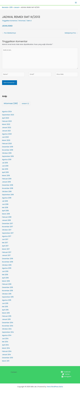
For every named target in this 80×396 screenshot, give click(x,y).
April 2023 (5, 118)
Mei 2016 (5, 275)
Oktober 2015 (6, 294)
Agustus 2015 (6, 300)
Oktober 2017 (6, 230)
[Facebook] (65, 372)
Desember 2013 (7, 358)
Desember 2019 (7, 147)
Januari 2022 (6, 128)
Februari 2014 (6, 351)
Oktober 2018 (6, 192)
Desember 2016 (7, 259)
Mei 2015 (5, 307)
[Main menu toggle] (76, 3)
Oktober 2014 (7, 329)
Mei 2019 (5, 169)
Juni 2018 (5, 204)
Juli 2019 (5, 163)
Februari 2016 (6, 284)
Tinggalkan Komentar (9, 21)
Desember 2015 (7, 287)
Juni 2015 (5, 303)
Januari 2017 (6, 255)
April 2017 (5, 246)
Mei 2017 (5, 243)
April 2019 (5, 172)
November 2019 (7, 150)
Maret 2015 (6, 313)
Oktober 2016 (6, 265)
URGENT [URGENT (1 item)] (25, 104)
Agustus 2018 (6, 198)
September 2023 (8, 115)
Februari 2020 (7, 144)
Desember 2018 (7, 185)
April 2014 (5, 345)
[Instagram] (66, 377)
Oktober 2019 (6, 153)
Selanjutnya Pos (71, 33)
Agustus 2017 (6, 236)
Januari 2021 (6, 131)
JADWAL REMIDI (7, 26)
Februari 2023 (7, 121)
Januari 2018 (6, 220)
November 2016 (7, 262)
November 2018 (7, 188)
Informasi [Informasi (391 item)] (11, 103)
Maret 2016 (6, 281)
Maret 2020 (6, 140)
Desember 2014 (7, 323)
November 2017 (7, 227)
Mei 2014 (5, 342)
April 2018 (5, 211)
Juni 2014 (5, 339)
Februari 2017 (6, 252)
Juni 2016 (5, 271)
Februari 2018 (6, 217)
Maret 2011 (5, 361)
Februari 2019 (6, 179)
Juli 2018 (5, 201)
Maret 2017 (6, 249)
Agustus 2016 (6, 268)
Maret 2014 (6, 348)
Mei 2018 (5, 208)
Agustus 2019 (6, 160)
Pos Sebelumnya (9, 33)
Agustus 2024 (7, 112)
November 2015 (7, 291)
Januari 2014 (6, 355)
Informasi (22, 21)
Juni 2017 (5, 239)
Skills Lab (6, 2)
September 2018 (8, 195)
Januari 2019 (6, 182)
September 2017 (8, 233)
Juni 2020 (5, 137)
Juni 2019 (5, 166)
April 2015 (5, 310)
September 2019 (8, 156)
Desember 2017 (7, 224)
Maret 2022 (6, 124)
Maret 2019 (6, 176)
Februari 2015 (6, 316)
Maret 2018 (6, 214)
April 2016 (5, 278)
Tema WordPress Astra (55, 387)
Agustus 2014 (6, 335)
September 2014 (8, 332)
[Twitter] (66, 374)
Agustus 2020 (7, 134)
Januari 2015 (6, 319)
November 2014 (7, 326)
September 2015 (8, 297)
